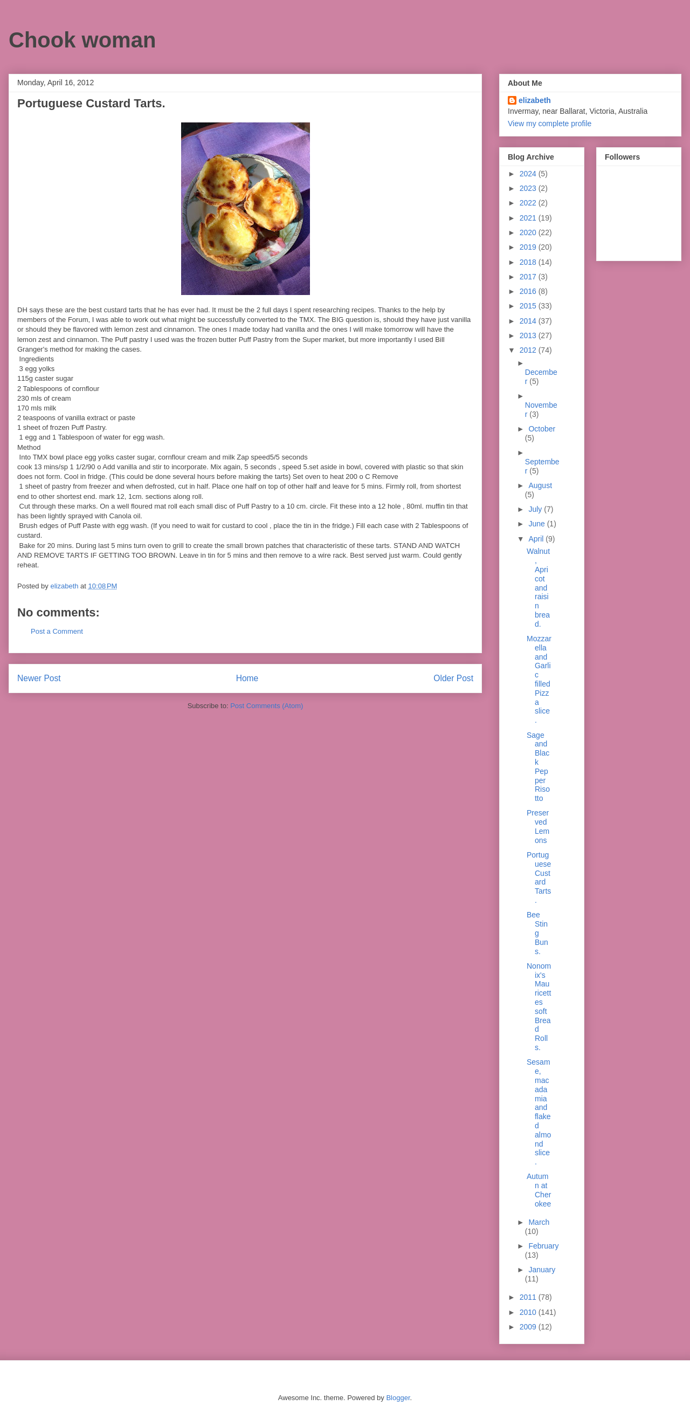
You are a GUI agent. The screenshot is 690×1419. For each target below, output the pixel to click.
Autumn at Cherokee (539, 1190)
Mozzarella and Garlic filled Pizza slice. (539, 679)
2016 (529, 291)
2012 (529, 350)
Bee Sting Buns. (537, 932)
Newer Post (39, 678)
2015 (529, 305)
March (538, 1222)
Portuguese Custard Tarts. (539, 877)
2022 (529, 202)
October (541, 428)
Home (247, 678)
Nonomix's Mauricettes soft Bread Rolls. (539, 1007)
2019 (529, 247)
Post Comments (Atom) (266, 706)
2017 (529, 276)
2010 (529, 1312)
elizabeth (535, 100)
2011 (529, 1297)
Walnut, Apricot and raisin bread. (538, 587)
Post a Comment (57, 631)
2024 (529, 173)
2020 (529, 232)
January (541, 1269)
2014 (529, 321)
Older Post (453, 678)
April (537, 538)
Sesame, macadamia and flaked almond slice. (539, 1112)
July (536, 509)
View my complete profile (549, 123)
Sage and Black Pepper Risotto (538, 767)
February (543, 1246)
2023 (529, 188)
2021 (529, 218)
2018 (529, 262)
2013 (529, 335)
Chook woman (82, 40)
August (540, 485)
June (537, 523)
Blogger (398, 1398)
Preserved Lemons (538, 826)
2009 (529, 1326)
